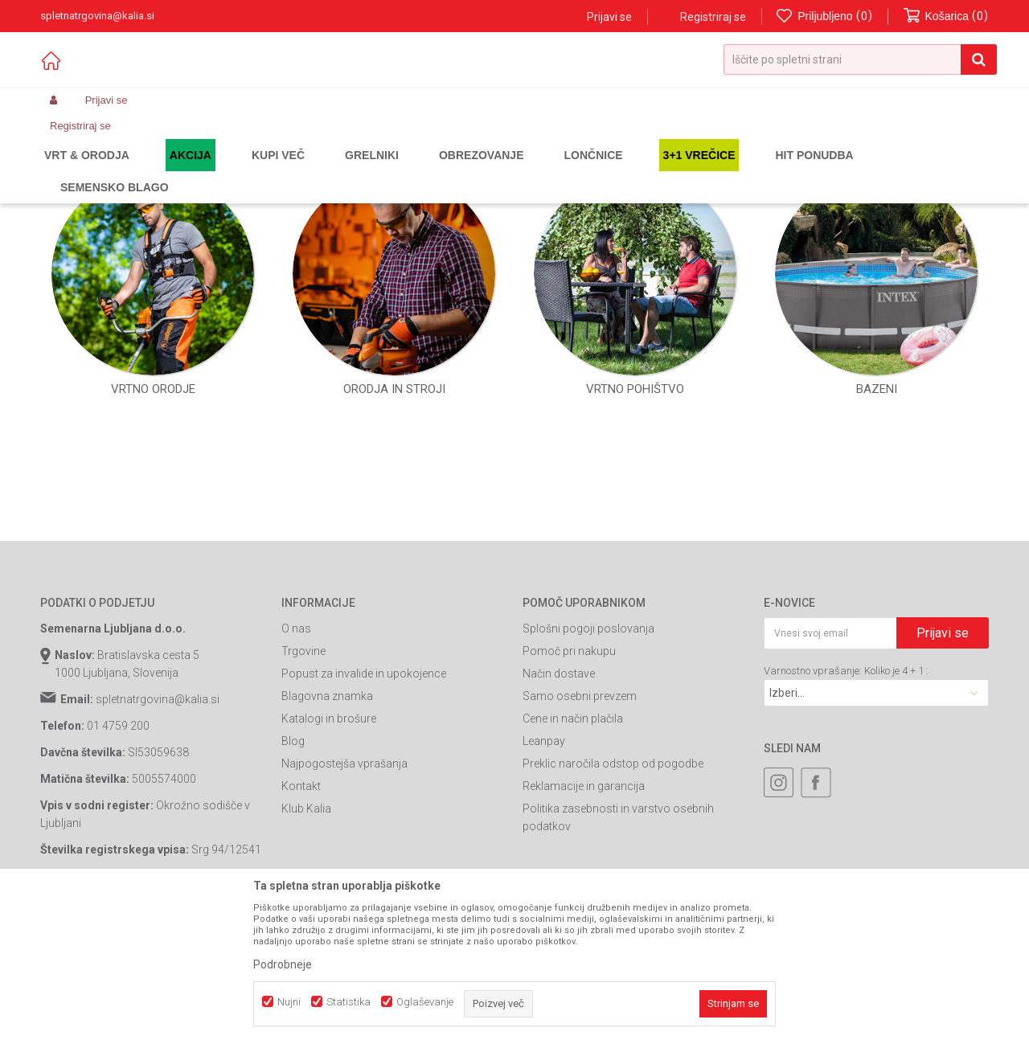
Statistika (348, 1002)
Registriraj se (713, 16)
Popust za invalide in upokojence (363, 825)
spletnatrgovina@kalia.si (157, 851)
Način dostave (559, 825)
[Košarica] (946, 16)
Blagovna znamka (327, 847)
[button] (860, 59)
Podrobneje (282, 964)
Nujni (289, 1002)
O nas (296, 780)
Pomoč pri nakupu (569, 802)
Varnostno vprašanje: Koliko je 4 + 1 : (846, 823)
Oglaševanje (424, 1002)
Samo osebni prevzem (580, 847)
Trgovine (303, 802)
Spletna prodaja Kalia (86, 170)
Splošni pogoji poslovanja (588, 780)
